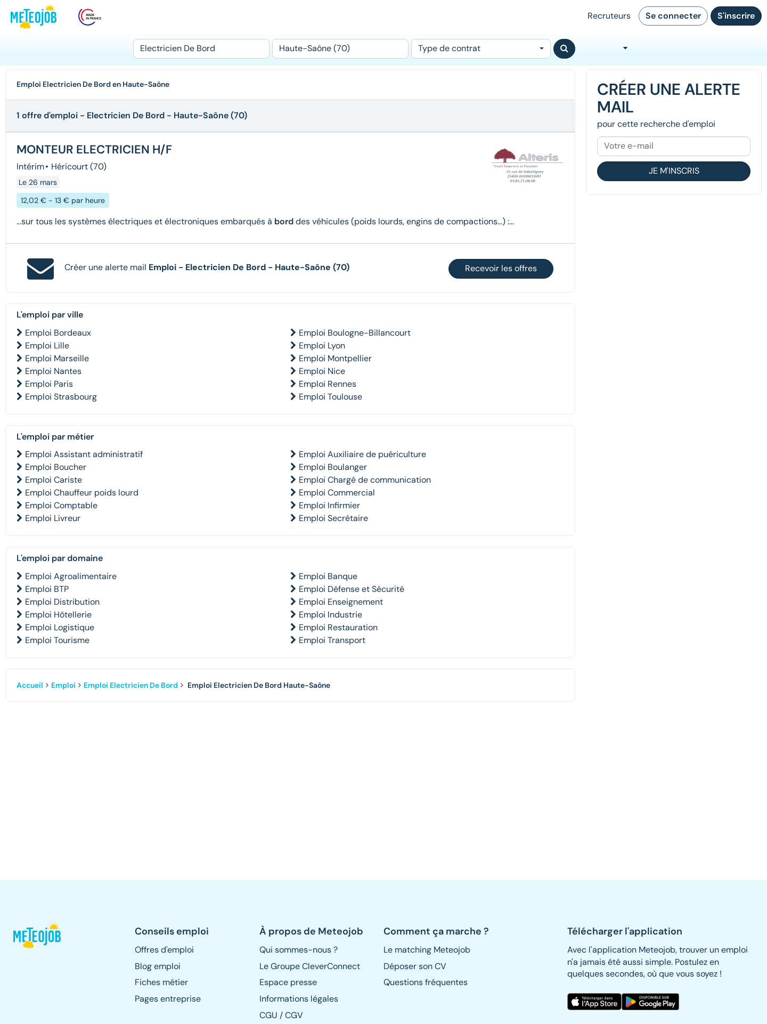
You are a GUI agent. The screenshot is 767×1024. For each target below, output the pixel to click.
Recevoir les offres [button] (501, 268)
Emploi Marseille (57, 358)
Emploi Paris (49, 383)
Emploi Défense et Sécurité (351, 589)
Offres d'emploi (164, 949)
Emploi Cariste (53, 479)
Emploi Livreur (52, 518)
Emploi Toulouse (330, 396)
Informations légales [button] (298, 998)
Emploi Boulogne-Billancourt (355, 332)
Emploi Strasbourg (61, 396)
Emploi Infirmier (329, 505)
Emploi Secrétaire (333, 518)
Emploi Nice (322, 371)
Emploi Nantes (53, 371)
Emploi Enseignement (341, 601)
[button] (41, 935)
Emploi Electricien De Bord (131, 685)
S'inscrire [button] (736, 15)
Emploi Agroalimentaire (71, 576)
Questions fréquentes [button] (426, 982)
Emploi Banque (328, 576)
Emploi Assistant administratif (84, 454)
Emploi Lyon (322, 345)
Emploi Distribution (62, 601)
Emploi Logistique (59, 627)
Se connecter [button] (673, 15)
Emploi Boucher (55, 467)
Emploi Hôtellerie (58, 614)
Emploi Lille (47, 345)
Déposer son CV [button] (415, 966)
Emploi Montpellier (335, 358)
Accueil (30, 685)
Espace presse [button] (288, 982)
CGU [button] (268, 1015)
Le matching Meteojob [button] (427, 949)
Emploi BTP (47, 589)
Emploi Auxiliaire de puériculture (362, 454)
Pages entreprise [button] (168, 998)
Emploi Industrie (330, 614)
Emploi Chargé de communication (365, 479)
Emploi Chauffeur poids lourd (81, 492)
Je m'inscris (674, 170)
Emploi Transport (332, 640)
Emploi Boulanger (333, 467)
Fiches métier (161, 982)
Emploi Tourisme (57, 640)
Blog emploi (158, 966)
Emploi (63, 685)
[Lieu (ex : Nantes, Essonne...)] (340, 49)
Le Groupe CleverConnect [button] (309, 966)
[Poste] (201, 49)
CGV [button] (294, 1015)
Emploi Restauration (338, 627)
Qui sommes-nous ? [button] (298, 949)
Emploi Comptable (61, 505)
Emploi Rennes (327, 383)
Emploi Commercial (337, 492)
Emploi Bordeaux (58, 332)
